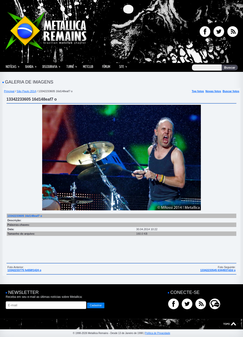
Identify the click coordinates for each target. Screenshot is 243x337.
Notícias (11, 67)
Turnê (70, 67)
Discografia (50, 67)
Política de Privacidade (157, 333)
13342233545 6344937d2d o (218, 270)
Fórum (106, 67)
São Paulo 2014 (26, 91)
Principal (9, 91)
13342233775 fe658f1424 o (24, 270)
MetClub (88, 67)
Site (121, 67)
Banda (29, 67)
